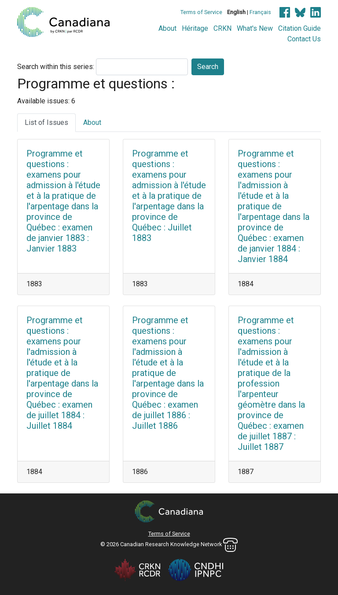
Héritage (195, 28)
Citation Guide (299, 28)
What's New (255, 28)
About (167, 28)
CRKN (222, 28)
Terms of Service (201, 12)
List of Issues (46, 122)
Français (260, 12)
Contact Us (304, 39)
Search (207, 66)
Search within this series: (55, 66)
